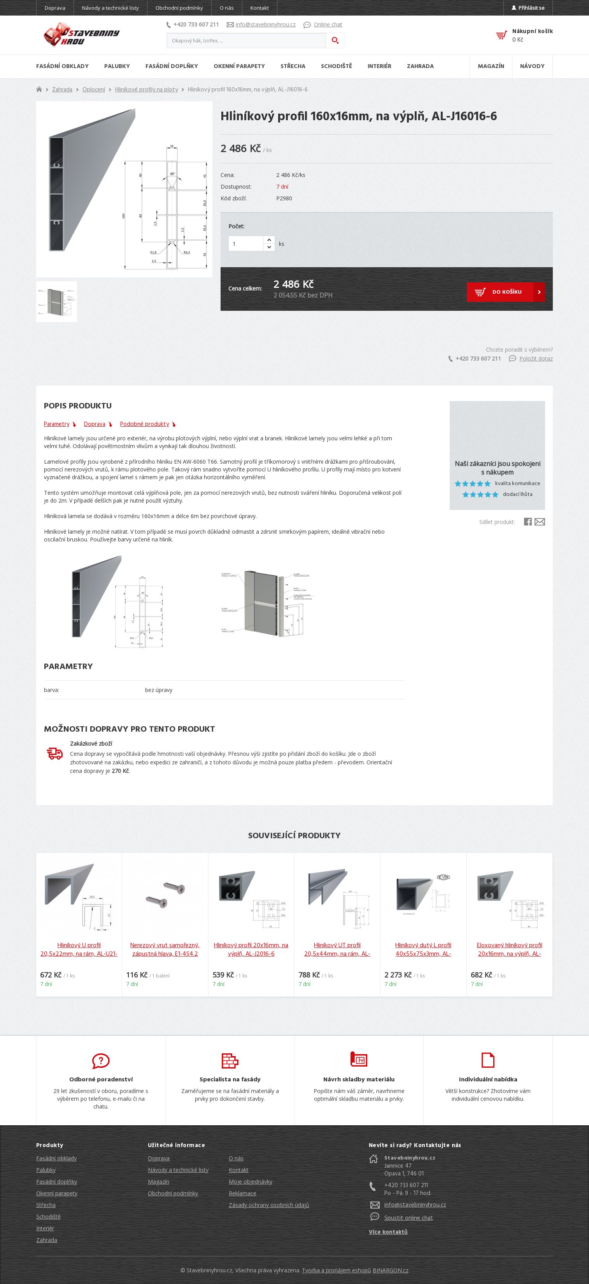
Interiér (45, 1228)
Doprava (55, 7)
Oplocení (93, 90)
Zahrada (62, 90)
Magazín (158, 1181)
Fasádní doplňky (56, 1181)
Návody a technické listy (110, 7)
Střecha (46, 1205)
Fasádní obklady (56, 1158)
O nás (227, 7)
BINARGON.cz (390, 1270)
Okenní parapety (56, 1193)
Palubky (46, 1170)
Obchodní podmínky (179, 7)
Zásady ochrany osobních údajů (269, 1205)
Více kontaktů (388, 1232)
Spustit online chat (408, 1218)
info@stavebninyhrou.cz (261, 24)
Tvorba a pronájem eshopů (336, 1270)
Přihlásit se (528, 7)
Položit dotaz (531, 358)
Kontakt (260, 7)
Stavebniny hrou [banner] (82, 35)
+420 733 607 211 (193, 24)
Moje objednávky (250, 1181)
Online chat (322, 24)
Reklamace (242, 1193)
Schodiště (48, 1216)
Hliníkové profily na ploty (146, 90)
